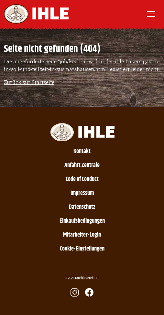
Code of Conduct (82, 179)
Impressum (82, 193)
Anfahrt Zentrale (82, 165)
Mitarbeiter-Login (82, 234)
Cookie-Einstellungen (82, 248)
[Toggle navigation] (151, 13)
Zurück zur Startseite (29, 82)
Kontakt (82, 151)
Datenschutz (82, 207)
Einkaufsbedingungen (82, 221)
